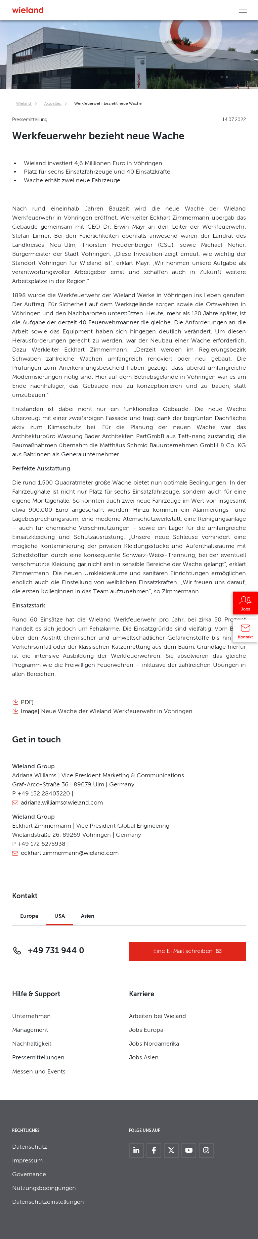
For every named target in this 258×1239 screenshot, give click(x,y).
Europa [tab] (29, 916)
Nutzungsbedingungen (44, 1188)
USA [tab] (59, 916)
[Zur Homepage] (27, 10)
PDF (26, 702)
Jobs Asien (144, 1058)
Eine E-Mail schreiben (187, 951)
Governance (29, 1175)
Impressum (27, 1161)
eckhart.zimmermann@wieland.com (70, 853)
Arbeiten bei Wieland (157, 1016)
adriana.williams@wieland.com (62, 803)
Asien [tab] (87, 916)
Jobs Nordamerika (154, 1044)
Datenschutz (29, 1147)
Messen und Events (39, 1072)
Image (29, 711)
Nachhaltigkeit (31, 1044)
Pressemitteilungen (38, 1058)
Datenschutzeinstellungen (48, 1202)
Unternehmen (31, 1016)
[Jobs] (245, 605)
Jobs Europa (146, 1030)
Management (30, 1030)
